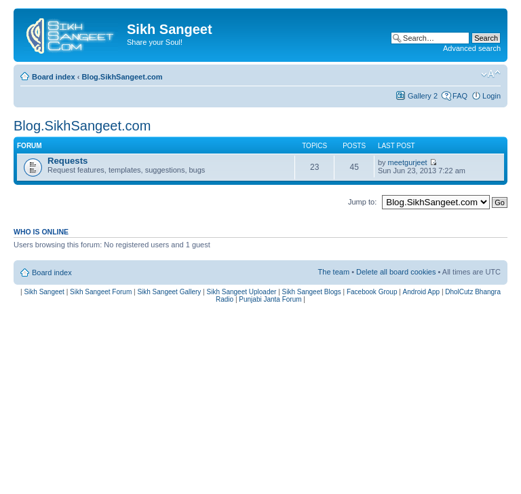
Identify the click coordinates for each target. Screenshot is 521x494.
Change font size (491, 74)
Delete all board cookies (396, 272)
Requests (67, 161)
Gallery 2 (423, 96)
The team (333, 272)
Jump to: (362, 202)
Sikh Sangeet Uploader (242, 292)
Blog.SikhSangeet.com (121, 77)
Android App (421, 292)
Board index (53, 77)
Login (491, 96)
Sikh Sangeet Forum (101, 292)
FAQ (459, 96)
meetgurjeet (407, 162)
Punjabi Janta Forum (270, 299)
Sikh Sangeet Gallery (169, 292)
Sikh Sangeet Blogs (311, 292)
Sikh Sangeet (44, 292)
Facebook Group (372, 292)
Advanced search (472, 48)
